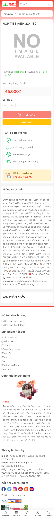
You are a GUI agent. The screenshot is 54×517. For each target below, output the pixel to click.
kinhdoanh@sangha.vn (20, 462)
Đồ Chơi (5, 345)
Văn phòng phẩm (10, 349)
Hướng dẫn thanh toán (13, 325)
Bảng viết (6, 353)
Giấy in (4, 361)
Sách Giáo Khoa (9, 337)
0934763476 (22, 177)
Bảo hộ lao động (10, 365)
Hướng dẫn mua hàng (12, 321)
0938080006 (17, 466)
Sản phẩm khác (14, 296)
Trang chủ (8, 13)
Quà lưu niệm (8, 341)
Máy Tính (6, 369)
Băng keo (6, 357)
